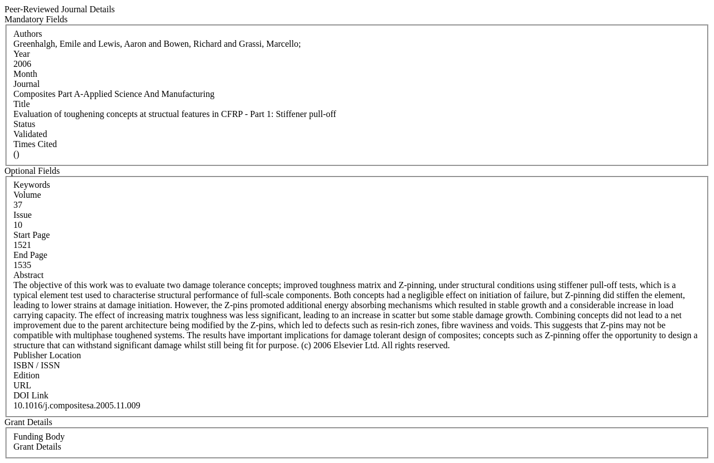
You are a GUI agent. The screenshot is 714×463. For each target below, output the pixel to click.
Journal (26, 84)
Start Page (31, 235)
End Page (30, 255)
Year (21, 54)
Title (21, 104)
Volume (27, 194)
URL (22, 385)
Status (24, 124)
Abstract (28, 275)
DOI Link (31, 395)
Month (25, 74)
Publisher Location (47, 355)
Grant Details (37, 446)
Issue (22, 215)
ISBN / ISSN (36, 365)
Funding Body (39, 436)
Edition (26, 375)
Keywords (31, 184)
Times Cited (35, 144)
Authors (27, 33)
